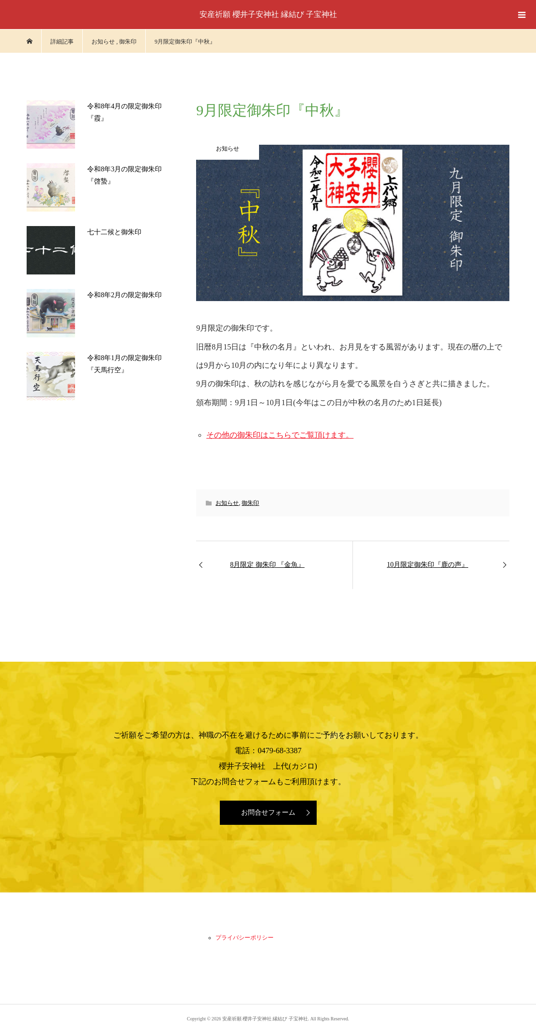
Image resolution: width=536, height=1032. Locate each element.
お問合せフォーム (268, 812)
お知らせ (227, 503)
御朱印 (250, 503)
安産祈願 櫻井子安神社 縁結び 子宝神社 (268, 14)
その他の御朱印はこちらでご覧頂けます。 (279, 435)
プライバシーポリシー (244, 937)
